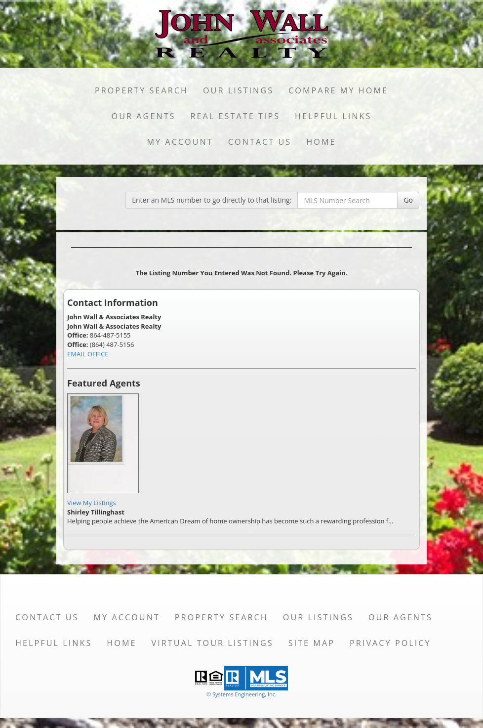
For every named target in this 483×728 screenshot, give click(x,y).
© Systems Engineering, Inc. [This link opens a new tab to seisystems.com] (241, 694)
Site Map (311, 643)
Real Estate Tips (236, 116)
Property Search (141, 90)
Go (408, 200)
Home (321, 141)
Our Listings (238, 90)
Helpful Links (333, 116)
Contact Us (260, 141)
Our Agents (144, 116)
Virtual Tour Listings (213, 643)
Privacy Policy (390, 643)
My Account (180, 141)
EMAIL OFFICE (88, 353)
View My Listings (91, 502)
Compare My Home (338, 90)
